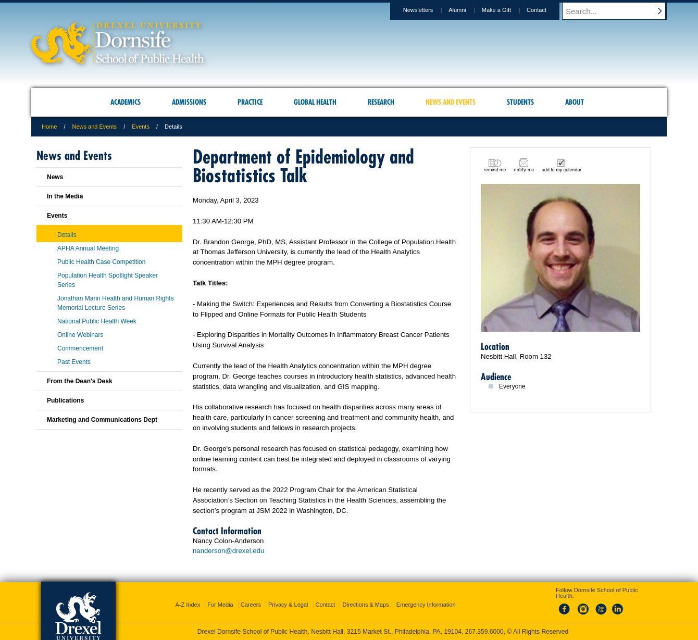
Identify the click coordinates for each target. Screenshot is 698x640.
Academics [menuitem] (125, 102)
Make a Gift (506, 10)
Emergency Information (426, 604)
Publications (65, 400)
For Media (220, 604)
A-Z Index (187, 604)
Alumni (467, 10)
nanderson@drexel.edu (228, 551)
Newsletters (428, 10)
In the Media (65, 196)
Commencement (80, 348)
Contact (546, 10)
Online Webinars (80, 334)
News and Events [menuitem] (451, 102)
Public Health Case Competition (101, 262)
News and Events (94, 126)
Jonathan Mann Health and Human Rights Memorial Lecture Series (115, 303)
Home (49, 126)
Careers (251, 604)
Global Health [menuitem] (315, 102)
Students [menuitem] (520, 102)
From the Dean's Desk (80, 381)
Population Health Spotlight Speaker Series (107, 280)
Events (140, 126)
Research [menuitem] (381, 102)
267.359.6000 (484, 631)
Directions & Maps (365, 604)
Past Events (74, 362)
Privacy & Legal (288, 604)
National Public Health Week (96, 321)
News (55, 177)
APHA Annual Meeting (88, 248)
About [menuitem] (574, 102)
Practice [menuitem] (250, 102)
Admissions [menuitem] (189, 102)
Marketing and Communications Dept (102, 419)
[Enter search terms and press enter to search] (619, 11)
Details (67, 235)
